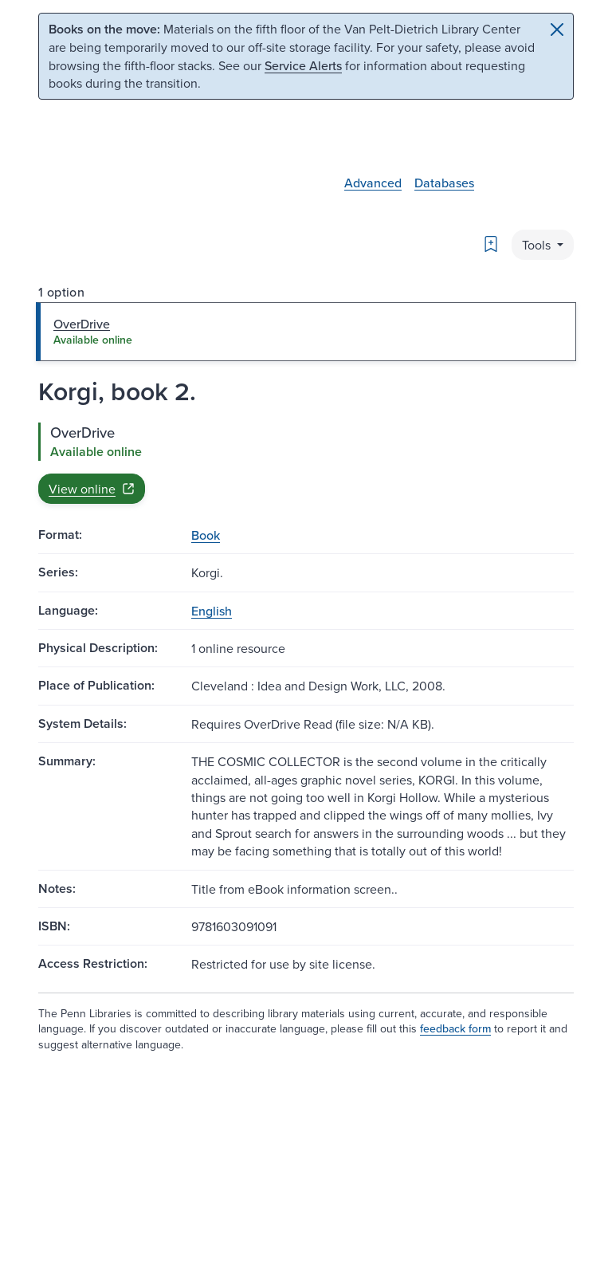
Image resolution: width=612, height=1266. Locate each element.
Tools (538, 245)
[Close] (557, 29)
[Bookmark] (491, 244)
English (211, 610)
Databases (444, 182)
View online (92, 488)
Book (205, 535)
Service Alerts (303, 65)
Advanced (373, 182)
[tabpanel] (306, 463)
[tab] (306, 331)
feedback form (455, 1028)
